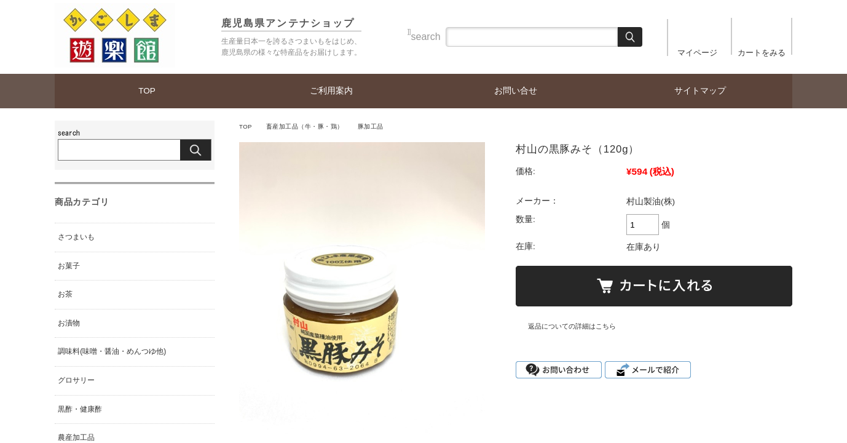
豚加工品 (371, 126)
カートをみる (762, 52)
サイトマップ (700, 90)
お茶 (65, 294)
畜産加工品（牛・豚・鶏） (305, 126)
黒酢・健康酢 (80, 409)
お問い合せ (515, 90)
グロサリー (76, 380)
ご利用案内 (331, 90)
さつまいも (76, 237)
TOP (147, 90)
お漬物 (69, 323)
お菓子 (69, 265)
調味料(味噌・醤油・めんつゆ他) (112, 351)
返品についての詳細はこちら (572, 326)
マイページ (697, 52)
